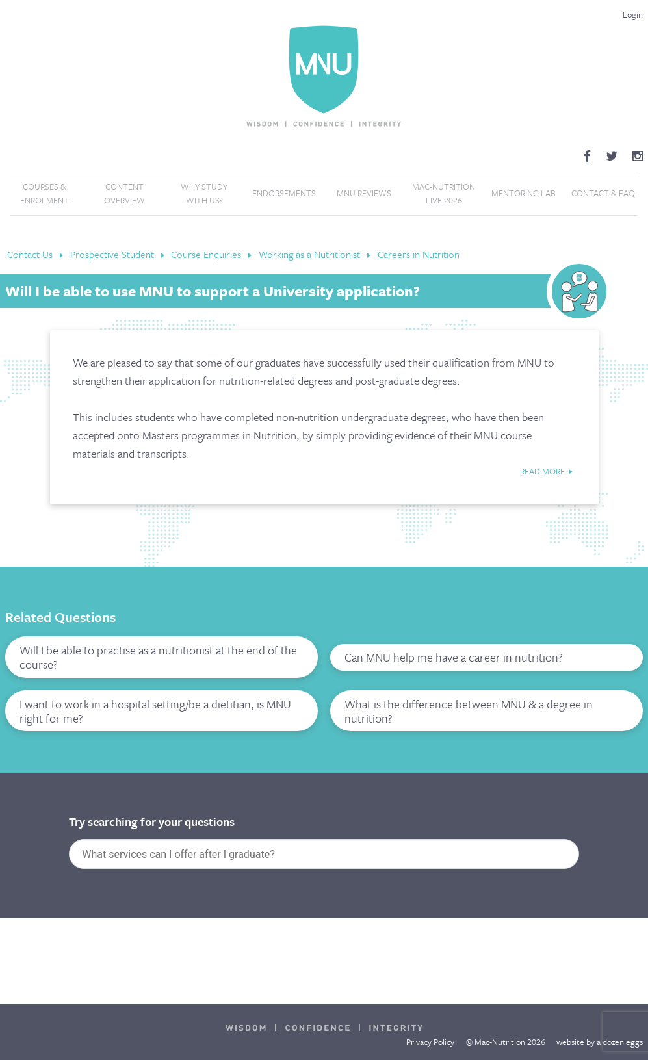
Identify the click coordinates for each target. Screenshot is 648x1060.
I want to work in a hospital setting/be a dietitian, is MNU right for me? (155, 711)
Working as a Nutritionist (311, 254)
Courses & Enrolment (44, 193)
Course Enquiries (207, 254)
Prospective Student (113, 254)
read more (542, 471)
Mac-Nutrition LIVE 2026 (443, 193)
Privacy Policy (430, 1041)
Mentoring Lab (523, 193)
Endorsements (284, 193)
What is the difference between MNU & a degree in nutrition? (468, 711)
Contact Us (31, 254)
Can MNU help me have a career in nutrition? (453, 657)
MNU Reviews (364, 193)
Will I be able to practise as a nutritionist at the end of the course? (158, 657)
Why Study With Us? (204, 193)
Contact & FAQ (603, 193)
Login (633, 14)
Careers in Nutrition (419, 254)
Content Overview (124, 193)
